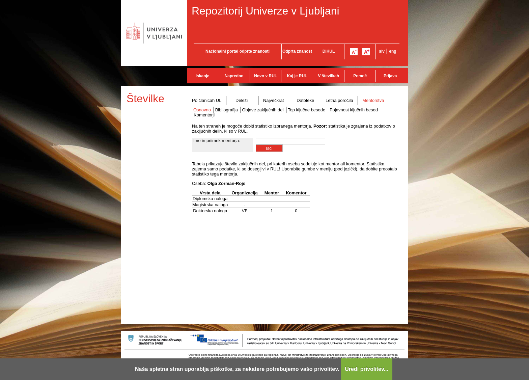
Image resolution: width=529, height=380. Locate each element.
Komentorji (204, 114)
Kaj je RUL (297, 76)
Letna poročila (339, 100)
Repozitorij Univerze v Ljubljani (265, 11)
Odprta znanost (297, 51)
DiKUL (329, 51)
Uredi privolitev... (366, 369)
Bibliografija (226, 109)
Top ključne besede (306, 109)
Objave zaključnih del (263, 109)
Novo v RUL (265, 76)
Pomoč (360, 76)
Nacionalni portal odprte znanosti (237, 51)
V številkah (328, 76)
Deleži (241, 100)
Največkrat (273, 100)
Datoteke (305, 100)
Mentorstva (373, 100)
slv (382, 51)
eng (392, 51)
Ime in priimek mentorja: (216, 140)
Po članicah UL (206, 100)
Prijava (390, 76)
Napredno (234, 76)
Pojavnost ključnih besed (354, 109)
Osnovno (202, 109)
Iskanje (203, 76)
